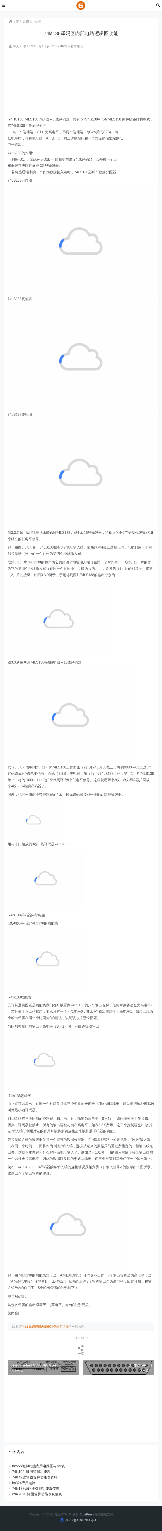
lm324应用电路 (24, 1483)
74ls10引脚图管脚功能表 (31, 1472)
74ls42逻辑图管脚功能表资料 (34, 1477)
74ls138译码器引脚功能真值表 (35, 1488)
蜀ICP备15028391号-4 (80, 1520)
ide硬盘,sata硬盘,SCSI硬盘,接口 (35, 1365)
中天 (14, 46)
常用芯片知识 (32, 21)
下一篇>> (146, 1370)
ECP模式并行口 (140, 1365)
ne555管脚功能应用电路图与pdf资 (38, 1466)
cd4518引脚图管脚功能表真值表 (37, 1494)
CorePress (86, 1514)
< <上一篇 (16, 1370)
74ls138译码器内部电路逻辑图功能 (45, 1326)
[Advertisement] (85, 84)
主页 (14, 21)
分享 (81, 1350)
